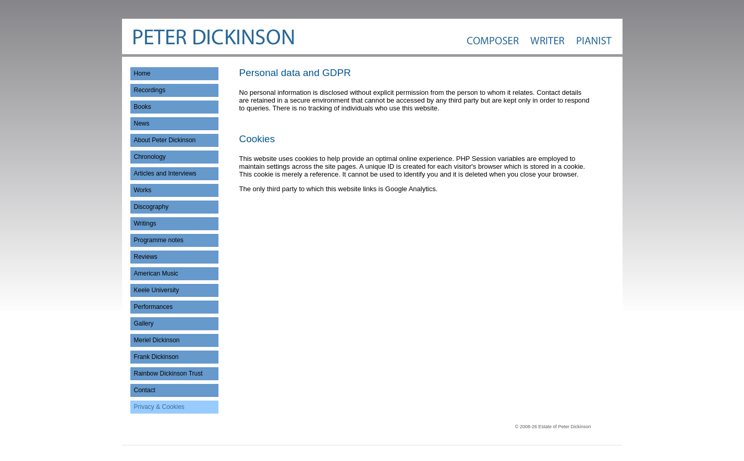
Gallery (144, 323)
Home (142, 73)
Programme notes (159, 240)
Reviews (145, 256)
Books (142, 106)
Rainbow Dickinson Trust (168, 373)
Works (143, 190)
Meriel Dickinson (157, 340)
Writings (145, 223)
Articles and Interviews (165, 173)
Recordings (150, 90)
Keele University (156, 290)
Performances (153, 306)
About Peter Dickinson (165, 140)
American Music (156, 273)
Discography (151, 206)
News (142, 123)
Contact (144, 390)
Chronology (150, 156)
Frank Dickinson (156, 356)
